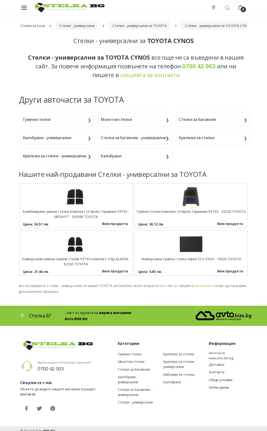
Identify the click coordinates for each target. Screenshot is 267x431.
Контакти (216, 372)
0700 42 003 (51, 368)
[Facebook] (26, 409)
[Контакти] (214, 7)
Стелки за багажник (197, 119)
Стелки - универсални (135, 402)
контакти (27, 394)
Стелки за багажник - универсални (133, 137)
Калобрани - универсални (47, 137)
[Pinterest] (52, 409)
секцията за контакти (149, 75)
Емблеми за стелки (178, 374)
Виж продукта (115, 223)
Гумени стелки (36, 119)
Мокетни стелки (116, 119)
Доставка (216, 364)
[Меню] (24, 7)
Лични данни (219, 387)
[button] (227, 7)
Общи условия (220, 379)
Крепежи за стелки (196, 137)
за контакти (204, 285)
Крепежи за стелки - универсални (54, 156)
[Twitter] (39, 409)
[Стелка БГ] (68, 7)
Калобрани (111, 156)
